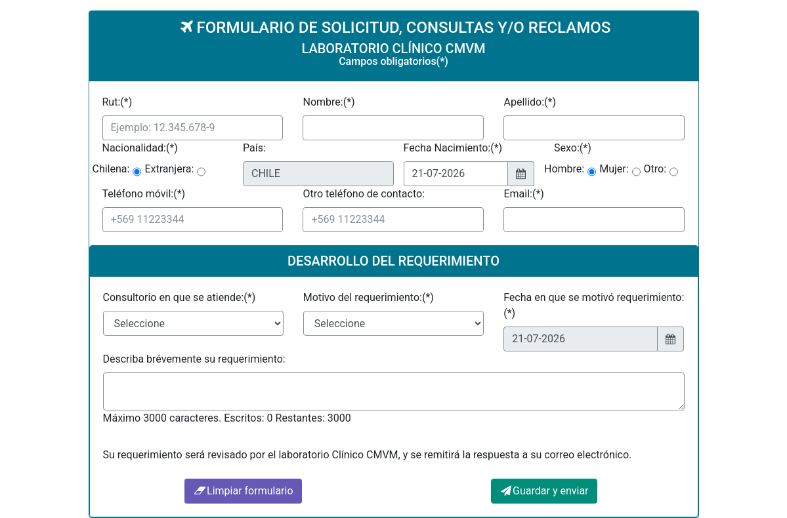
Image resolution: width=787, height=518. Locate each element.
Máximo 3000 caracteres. (162, 418)
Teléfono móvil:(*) (144, 194)
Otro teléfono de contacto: (364, 194)
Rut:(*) (117, 102)
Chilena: (111, 169)
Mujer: (613, 169)
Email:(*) (523, 194)
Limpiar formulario (243, 491)
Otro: (655, 169)
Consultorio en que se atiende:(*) (179, 297)
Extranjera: (169, 169)
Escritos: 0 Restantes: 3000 (287, 418)
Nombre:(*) (328, 102)
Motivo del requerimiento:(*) (368, 297)
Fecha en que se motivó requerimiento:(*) (593, 305)
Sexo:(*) (572, 148)
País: (254, 148)
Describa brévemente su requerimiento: (194, 359)
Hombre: (564, 169)
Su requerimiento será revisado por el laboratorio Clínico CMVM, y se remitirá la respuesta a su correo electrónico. (367, 454)
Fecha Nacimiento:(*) (453, 148)
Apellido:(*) (529, 102)
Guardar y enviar (544, 491)
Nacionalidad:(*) (140, 148)
